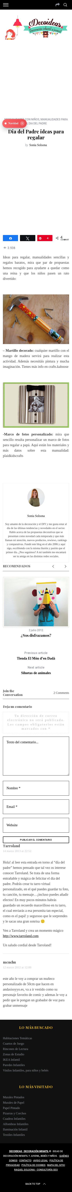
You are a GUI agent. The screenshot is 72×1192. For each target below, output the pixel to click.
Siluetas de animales (36, 670)
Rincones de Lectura (15, 1049)
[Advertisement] (36, 76)
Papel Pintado (11, 1108)
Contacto (25, 1160)
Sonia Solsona (38, 145)
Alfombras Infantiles (15, 1124)
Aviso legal (40, 1160)
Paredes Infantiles (14, 1065)
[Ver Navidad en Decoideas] (14, 123)
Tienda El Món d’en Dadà (36, 655)
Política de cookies (34, 1165)
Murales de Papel (13, 1102)
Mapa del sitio (56, 1165)
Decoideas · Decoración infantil (29, 1151)
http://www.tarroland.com (21, 936)
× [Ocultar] (22, 123)
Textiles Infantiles (14, 1134)
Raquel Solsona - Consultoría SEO (36, 1169)
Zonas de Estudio (13, 1054)
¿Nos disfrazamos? (36, 635)
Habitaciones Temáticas (17, 1038)
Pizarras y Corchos (14, 1113)
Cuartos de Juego (13, 1043)
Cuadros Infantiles (14, 1118)
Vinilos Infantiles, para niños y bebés (25, 1070)
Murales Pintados (13, 1097)
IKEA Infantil (11, 1059)
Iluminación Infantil (15, 1129)
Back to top (36, 1184)
